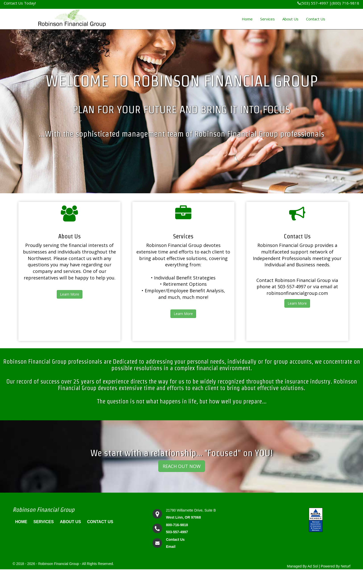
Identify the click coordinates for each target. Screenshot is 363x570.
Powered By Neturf (336, 566)
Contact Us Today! (20, 3)
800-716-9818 (177, 525)
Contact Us (315, 18)
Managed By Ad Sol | (303, 566)
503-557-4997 (177, 532)
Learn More (69, 294)
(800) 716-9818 (345, 3)
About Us (290, 18)
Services (267, 18)
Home (247, 18)
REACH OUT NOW (182, 466)
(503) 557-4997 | (314, 3)
